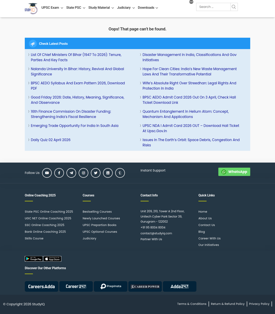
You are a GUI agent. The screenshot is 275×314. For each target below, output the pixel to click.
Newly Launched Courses (101, 218)
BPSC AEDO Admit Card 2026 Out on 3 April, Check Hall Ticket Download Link (189, 100)
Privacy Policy (259, 304)
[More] (191, 2)
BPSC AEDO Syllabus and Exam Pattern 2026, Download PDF (78, 86)
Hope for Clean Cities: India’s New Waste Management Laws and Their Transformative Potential (190, 71)
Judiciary (123, 7)
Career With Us (209, 238)
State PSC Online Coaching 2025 (49, 212)
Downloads (146, 7)
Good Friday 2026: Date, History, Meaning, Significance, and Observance (77, 100)
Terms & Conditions (192, 304)
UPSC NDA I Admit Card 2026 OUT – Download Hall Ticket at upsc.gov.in (191, 128)
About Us (205, 218)
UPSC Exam (50, 7)
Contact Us (206, 225)
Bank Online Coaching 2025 (45, 232)
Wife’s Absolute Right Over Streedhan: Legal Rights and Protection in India (189, 86)
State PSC (73, 7)
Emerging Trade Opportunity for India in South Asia (74, 125)
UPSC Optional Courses (100, 232)
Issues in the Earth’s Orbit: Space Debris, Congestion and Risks (191, 142)
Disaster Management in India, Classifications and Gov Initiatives (190, 57)
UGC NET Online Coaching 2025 (48, 218)
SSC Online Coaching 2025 (44, 225)
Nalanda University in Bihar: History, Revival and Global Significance (77, 71)
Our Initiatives (208, 245)
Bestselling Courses (97, 212)
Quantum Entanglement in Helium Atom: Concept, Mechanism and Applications (186, 114)
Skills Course (34, 238)
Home (202, 212)
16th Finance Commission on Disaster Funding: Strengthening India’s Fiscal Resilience (71, 114)
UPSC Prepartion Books (100, 225)
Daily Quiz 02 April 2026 (50, 139)
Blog (201, 232)
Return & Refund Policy (228, 304)
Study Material (99, 7)
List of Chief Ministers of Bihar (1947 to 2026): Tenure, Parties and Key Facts (76, 57)
